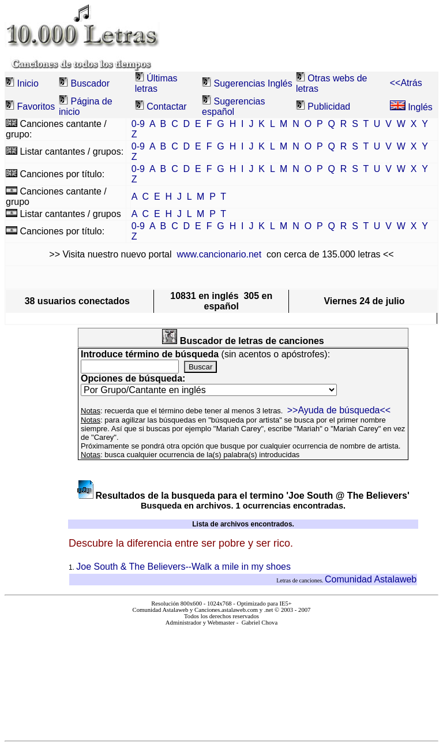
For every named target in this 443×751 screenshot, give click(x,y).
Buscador (90, 83)
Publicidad (328, 106)
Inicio (27, 83)
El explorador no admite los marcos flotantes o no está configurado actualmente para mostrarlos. (221, 678)
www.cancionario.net (219, 254)
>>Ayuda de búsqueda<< (339, 410)
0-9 (138, 124)
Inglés (411, 107)
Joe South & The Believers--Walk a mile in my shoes (183, 566)
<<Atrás (406, 83)
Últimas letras (156, 83)
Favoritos (36, 106)
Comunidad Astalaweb (370, 579)
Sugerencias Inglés (253, 83)
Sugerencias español (233, 106)
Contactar (166, 106)
